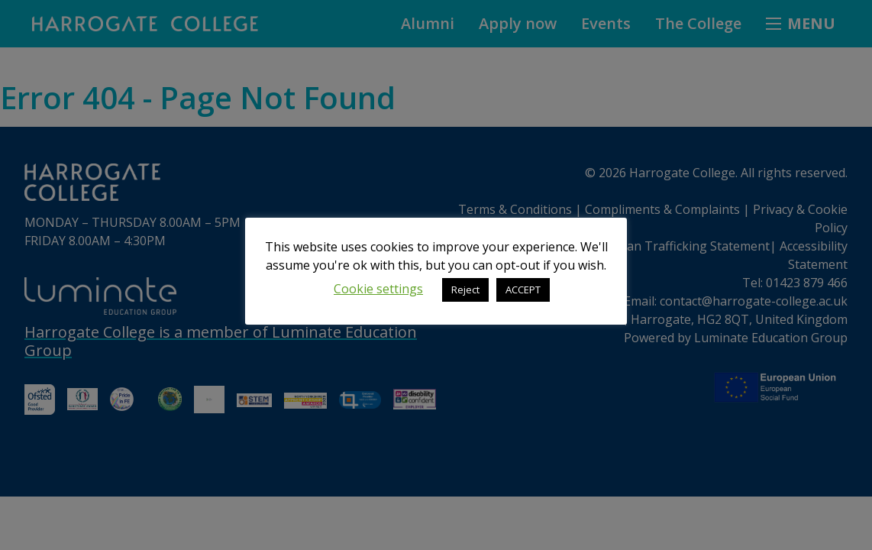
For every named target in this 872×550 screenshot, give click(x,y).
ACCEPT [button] (523, 289)
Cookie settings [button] (378, 288)
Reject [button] (465, 289)
